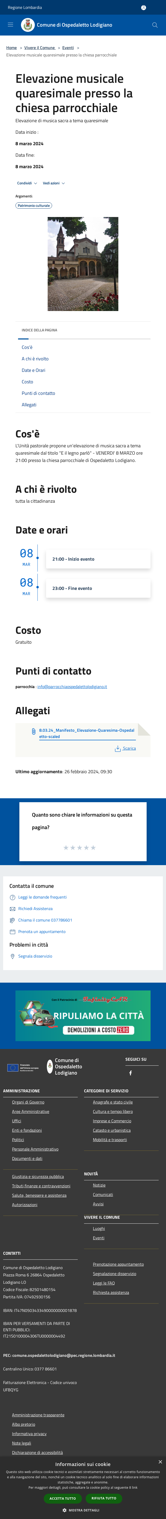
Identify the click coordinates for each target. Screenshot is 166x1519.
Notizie (99, 1185)
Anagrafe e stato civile (113, 1102)
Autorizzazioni (24, 1204)
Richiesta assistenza (111, 1292)
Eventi (68, 47)
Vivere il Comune (40, 47)
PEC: (7, 1355)
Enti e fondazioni (27, 1130)
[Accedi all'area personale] (143, 8)
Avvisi (98, 1204)
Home (11, 47)
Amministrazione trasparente (38, 1415)
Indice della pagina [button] (39, 330)
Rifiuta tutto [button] (104, 1498)
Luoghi (99, 1228)
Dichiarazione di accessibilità (37, 1452)
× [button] (160, 1462)
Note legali (21, 1443)
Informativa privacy (29, 1433)
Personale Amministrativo (35, 1149)
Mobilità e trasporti (110, 1139)
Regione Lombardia (25, 7)
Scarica (125, 748)
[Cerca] (155, 25)
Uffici (16, 1121)
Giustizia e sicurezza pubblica (38, 1176)
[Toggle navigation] (10, 24)
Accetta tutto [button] (63, 1498)
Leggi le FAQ (104, 1283)
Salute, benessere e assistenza (39, 1195)
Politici (18, 1139)
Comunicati (103, 1194)
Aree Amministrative (30, 1111)
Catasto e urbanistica (112, 1130)
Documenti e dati (27, 1158)
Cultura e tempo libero (113, 1111)
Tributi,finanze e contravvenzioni (41, 1186)
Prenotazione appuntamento (118, 1264)
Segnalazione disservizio (114, 1273)
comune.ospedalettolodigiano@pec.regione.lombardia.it (63, 1355)
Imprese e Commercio (112, 1121)
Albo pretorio (23, 1424)
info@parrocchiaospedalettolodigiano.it (72, 686)
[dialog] (83, 1488)
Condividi (28, 183)
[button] (83, 1510)
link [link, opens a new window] (134, 1487)
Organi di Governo (28, 1102)
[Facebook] (130, 1073)
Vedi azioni (55, 183)
